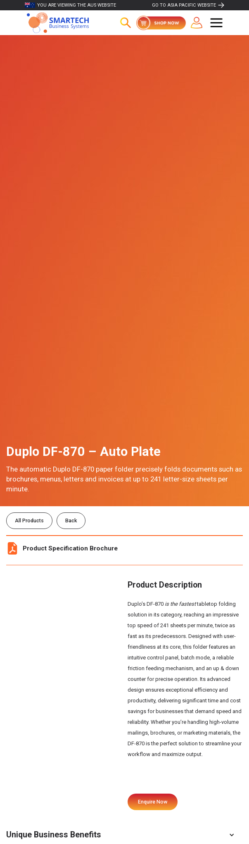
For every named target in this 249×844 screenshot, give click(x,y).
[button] (216, 23)
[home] (56, 22)
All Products (29, 520)
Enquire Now (152, 802)
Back (71, 520)
